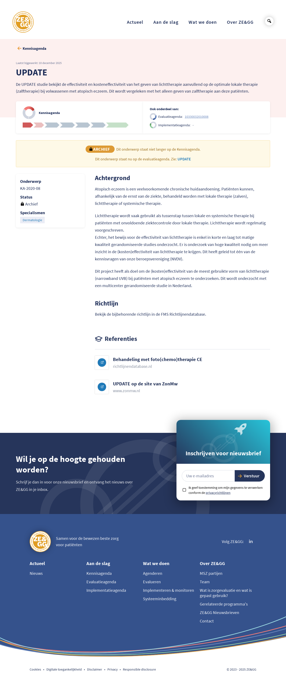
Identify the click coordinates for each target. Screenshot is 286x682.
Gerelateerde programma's (224, 604)
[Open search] (269, 21)
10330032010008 (196, 116)
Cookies (35, 669)
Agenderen (152, 573)
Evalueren (152, 581)
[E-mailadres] (208, 476)
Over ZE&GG (212, 563)
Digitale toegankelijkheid (64, 669)
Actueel (37, 563)
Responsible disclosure (139, 669)
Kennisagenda (99, 573)
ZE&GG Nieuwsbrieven (219, 612)
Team (205, 581)
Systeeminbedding (159, 598)
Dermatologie (32, 220)
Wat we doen (156, 563)
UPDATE (184, 159)
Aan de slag (98, 563)
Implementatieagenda (106, 590)
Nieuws (36, 573)
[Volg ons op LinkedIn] (251, 541)
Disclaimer (94, 669)
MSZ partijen (211, 573)
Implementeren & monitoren (168, 590)
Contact (207, 621)
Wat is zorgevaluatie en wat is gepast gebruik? (226, 593)
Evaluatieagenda (101, 581)
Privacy (112, 669)
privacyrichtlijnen (218, 492)
